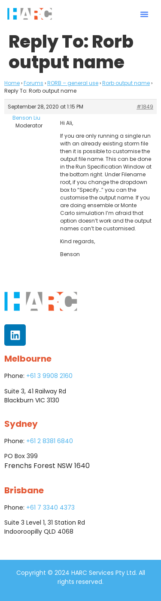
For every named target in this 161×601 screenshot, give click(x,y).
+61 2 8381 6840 (49, 441)
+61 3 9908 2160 (49, 375)
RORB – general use (72, 83)
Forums (33, 83)
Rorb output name (126, 83)
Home (12, 83)
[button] (144, 14)
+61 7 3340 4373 (50, 507)
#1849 (145, 106)
